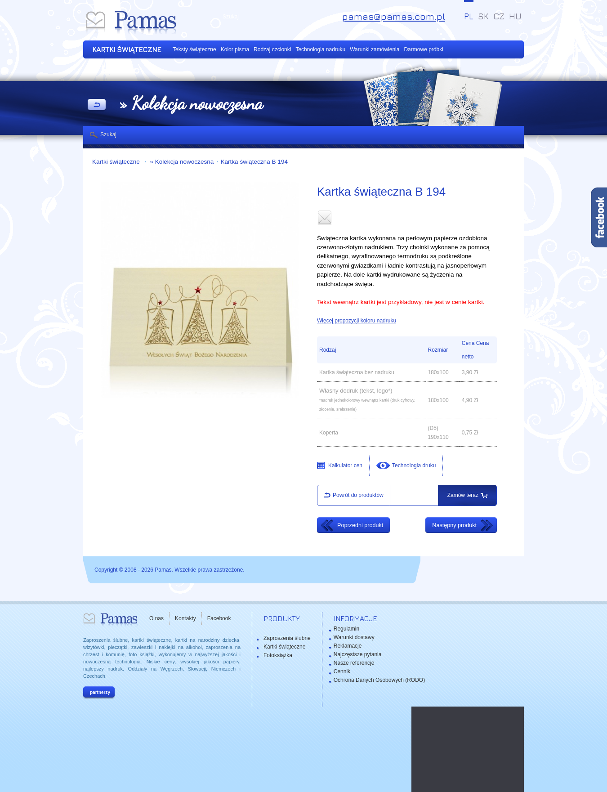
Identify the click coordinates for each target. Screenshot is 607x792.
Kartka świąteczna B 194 (254, 161)
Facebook (219, 618)
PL (468, 16)
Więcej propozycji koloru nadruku (356, 321)
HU (515, 16)
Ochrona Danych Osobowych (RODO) (379, 680)
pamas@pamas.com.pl (393, 16)
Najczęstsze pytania (358, 654)
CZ (498, 16)
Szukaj (108, 134)
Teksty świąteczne (194, 49)
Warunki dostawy (354, 637)
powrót (97, 105)
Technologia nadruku (320, 49)
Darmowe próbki (423, 49)
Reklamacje (348, 646)
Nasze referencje (354, 663)
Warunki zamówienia (374, 49)
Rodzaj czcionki (272, 49)
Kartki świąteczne (117, 161)
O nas (156, 618)
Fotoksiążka (277, 655)
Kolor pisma (235, 49)
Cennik (342, 671)
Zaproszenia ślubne (287, 638)
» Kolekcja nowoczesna (181, 161)
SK (483, 16)
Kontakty (185, 618)
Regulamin (346, 629)
